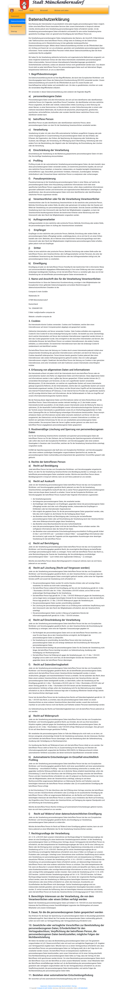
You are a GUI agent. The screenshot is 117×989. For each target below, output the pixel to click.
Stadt (32, 10)
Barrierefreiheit (16, 26)
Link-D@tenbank (83, 988)
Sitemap (14, 31)
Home (20, 10)
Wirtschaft (44, 10)
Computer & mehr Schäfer (44, 988)
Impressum (15, 16)
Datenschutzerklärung (18, 21)
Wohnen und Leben (61, 10)
